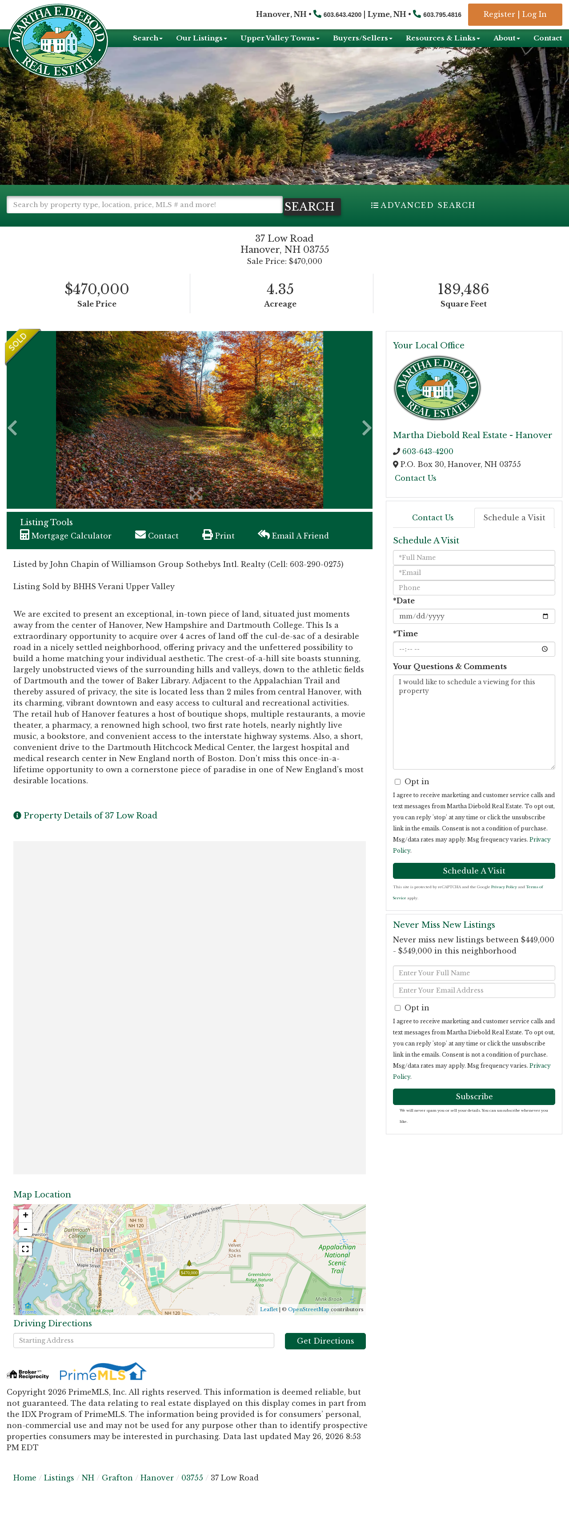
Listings (59, 1492)
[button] (44, 222)
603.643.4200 (343, 14)
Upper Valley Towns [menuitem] (280, 38)
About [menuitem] (506, 38)
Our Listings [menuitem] (201, 38)
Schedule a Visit (514, 532)
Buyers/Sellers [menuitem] (363, 38)
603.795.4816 (442, 14)
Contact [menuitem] (547, 38)
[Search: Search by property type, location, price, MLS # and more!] (145, 204)
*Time (405, 648)
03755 (192, 1492)
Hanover (157, 1492)
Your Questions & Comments (450, 681)
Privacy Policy (504, 902)
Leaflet (269, 1324)
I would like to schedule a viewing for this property (474, 736)
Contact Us (416, 493)
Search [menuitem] (148, 38)
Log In (534, 14)
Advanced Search (428, 205)
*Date (404, 615)
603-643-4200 (427, 466)
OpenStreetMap (308, 1324)
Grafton (117, 1492)
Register (499, 14)
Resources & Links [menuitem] (443, 38)
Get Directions (325, 1356)
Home (24, 1492)
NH (88, 1492)
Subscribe (474, 1111)
